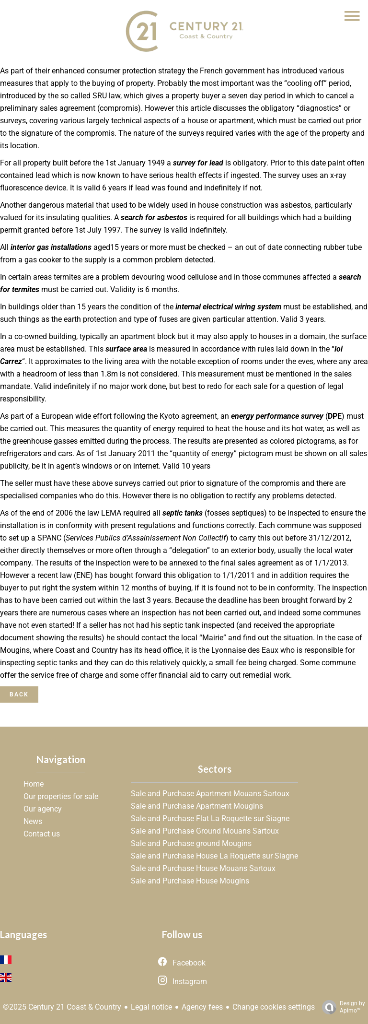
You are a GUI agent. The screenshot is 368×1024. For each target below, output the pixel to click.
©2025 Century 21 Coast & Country (62, 1007)
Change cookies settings (273, 1007)
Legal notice (151, 1007)
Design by (341, 1007)
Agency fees (202, 1007)
